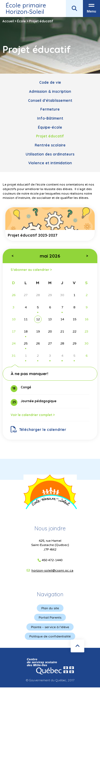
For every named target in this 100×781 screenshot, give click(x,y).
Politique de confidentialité (50, 636)
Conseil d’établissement (50, 100)
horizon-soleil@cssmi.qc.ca (52, 570)
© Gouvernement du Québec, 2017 (50, 680)
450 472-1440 (52, 560)
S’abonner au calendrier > (31, 270)
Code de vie (50, 82)
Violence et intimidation (50, 163)
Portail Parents (50, 617)
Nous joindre (50, 528)
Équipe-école (50, 127)
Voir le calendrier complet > (33, 415)
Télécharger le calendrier (38, 429)
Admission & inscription (50, 91)
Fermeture (50, 109)
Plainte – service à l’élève (50, 627)
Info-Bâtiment (50, 118)
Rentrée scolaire (50, 145)
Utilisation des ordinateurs (50, 154)
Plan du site (50, 608)
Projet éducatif (50, 136)
